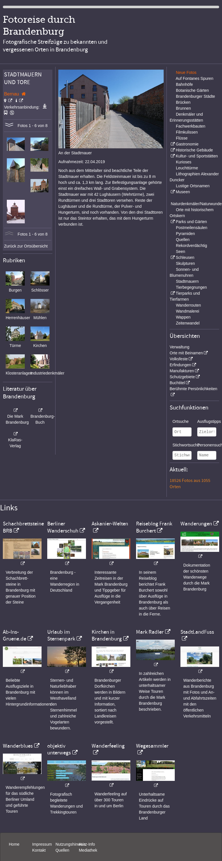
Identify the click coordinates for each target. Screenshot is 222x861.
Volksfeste (179, 359)
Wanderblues (18, 746)
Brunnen (183, 108)
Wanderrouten (188, 305)
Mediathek (88, 850)
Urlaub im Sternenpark (61, 635)
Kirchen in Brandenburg (107, 635)
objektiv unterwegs (59, 749)
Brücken (183, 102)
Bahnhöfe (184, 84)
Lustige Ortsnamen (192, 186)
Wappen (183, 317)
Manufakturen (182, 371)
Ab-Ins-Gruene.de (14, 635)
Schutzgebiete (182, 377)
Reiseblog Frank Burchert (154, 527)
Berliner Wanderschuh (62, 527)
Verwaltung (179, 347)
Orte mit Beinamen (186, 353)
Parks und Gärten (191, 221)
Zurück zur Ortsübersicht (26, 246)
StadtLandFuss (197, 632)
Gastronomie (187, 144)
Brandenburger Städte (195, 96)
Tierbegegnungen (191, 287)
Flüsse (182, 138)
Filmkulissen (187, 132)
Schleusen (185, 257)
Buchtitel (177, 382)
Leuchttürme (187, 168)
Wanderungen (196, 523)
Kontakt (39, 850)
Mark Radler (150, 632)
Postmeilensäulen (191, 227)
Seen (180, 251)
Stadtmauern (187, 281)
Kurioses (183, 162)
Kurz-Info (87, 844)
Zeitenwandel (188, 323)
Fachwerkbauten (190, 126)
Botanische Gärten (192, 90)
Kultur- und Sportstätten (197, 156)
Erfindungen (180, 365)
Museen (183, 192)
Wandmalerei (187, 311)
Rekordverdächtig (191, 245)
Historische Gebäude (194, 150)
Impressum (42, 844)
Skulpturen (185, 263)
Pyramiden (185, 233)
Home (14, 844)
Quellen (183, 239)
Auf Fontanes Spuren (194, 78)
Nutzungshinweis (71, 844)
